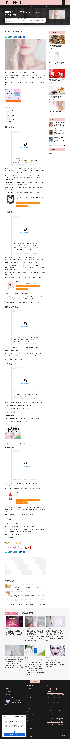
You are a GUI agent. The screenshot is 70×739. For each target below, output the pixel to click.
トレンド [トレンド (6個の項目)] (54, 708)
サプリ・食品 (29, 697)
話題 (46, 6)
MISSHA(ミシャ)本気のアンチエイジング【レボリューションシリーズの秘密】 (57, 64)
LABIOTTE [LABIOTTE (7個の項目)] (53, 689)
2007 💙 (14, 477)
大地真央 (30, 20)
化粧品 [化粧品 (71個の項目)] (49, 718)
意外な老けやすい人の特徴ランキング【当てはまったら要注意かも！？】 (55, 664)
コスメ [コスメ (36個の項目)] (55, 699)
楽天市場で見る (31, 286)
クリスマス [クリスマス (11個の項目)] (50, 699)
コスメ (13, 6)
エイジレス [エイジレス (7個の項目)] (50, 697)
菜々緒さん (9, 111)
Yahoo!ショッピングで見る (21, 205)
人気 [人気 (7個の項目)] (55, 716)
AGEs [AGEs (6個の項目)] (49, 689)
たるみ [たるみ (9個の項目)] (53, 691)
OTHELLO (15, 657)
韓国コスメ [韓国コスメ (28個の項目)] (56, 726)
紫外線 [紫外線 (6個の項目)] (58, 721)
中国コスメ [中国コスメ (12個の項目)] (59, 713)
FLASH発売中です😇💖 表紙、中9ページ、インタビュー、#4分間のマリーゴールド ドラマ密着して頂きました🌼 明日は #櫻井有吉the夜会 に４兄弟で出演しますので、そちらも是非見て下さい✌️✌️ (25, 160)
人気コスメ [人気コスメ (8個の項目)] (59, 716)
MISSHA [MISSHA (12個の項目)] (59, 689)
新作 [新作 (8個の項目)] (48, 721)
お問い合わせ (8, 691)
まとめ (8, 121)
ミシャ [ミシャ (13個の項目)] (49, 713)
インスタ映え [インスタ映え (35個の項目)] (50, 694)
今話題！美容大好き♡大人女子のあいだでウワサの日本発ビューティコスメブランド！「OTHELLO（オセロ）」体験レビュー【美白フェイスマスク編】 (55, 635)
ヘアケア (28, 708)
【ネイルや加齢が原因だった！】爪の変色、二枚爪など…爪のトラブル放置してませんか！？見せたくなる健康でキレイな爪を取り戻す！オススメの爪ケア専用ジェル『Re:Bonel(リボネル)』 (35, 668)
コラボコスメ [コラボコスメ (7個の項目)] (60, 699)
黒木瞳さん (9, 117)
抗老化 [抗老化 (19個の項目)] (61, 718)
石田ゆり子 (38, 20)
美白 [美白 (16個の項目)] (53, 724)
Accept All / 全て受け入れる (14, 734)
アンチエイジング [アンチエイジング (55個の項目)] (60, 691)
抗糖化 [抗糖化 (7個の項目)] (57, 718)
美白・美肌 (30, 6)
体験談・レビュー (30, 714)
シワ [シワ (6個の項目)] (53, 702)
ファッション (41, 6)
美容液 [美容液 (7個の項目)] (49, 724)
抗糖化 (51, 660)
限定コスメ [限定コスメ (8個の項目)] (50, 726)
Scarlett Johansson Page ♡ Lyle (18, 479)
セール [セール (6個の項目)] (55, 705)
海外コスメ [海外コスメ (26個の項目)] (53, 721)
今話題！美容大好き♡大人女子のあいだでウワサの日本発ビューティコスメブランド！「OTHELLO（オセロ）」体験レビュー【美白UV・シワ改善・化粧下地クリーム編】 (35, 635)
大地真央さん (10, 113)
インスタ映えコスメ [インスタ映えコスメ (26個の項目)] (59, 694)
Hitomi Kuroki (14, 398)
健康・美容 (29, 717)
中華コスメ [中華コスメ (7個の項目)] (50, 716)
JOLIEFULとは (7, 6)
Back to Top (35, 681)
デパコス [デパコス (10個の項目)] (49, 708)
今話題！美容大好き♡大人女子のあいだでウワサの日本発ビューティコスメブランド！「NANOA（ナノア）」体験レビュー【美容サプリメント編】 (14, 663)
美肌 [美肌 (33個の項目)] (56, 724)
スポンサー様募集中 (9, 697)
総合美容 (28, 720)
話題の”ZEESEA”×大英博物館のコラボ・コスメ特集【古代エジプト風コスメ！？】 (56, 47)
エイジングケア (18, 6)
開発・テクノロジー (30, 728)
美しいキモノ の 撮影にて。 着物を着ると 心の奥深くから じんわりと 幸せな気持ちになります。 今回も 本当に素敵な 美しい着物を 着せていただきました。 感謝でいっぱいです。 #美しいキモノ (25, 339)
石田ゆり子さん (10, 115)
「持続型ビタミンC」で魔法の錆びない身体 (21, 584)
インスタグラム (30, 658)
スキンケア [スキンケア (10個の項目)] (50, 705)
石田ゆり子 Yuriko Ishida (16, 343)
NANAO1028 (14, 164)
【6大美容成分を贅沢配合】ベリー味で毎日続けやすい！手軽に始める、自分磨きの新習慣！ (14, 633)
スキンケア (24, 6)
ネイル (35, 658)
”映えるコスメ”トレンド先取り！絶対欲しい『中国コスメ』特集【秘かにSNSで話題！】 (56, 81)
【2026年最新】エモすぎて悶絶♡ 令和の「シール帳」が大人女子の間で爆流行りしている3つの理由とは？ (59, 125)
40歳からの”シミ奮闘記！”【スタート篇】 (21, 591)
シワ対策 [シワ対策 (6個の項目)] (57, 702)
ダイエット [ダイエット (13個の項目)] (60, 705)
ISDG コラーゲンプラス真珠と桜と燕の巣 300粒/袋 (26, 283)
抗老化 (34, 20)
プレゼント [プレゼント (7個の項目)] (55, 710)
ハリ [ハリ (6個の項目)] (59, 708)
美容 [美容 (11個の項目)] (62, 721)
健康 (42, 658)
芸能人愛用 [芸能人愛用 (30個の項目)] (60, 724)
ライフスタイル (29, 711)
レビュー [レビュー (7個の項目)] (54, 713)
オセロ (19, 657)
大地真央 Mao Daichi (16, 253)
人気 (39, 658)
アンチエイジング (11, 20)
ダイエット (35, 6)
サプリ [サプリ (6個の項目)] (49, 702)
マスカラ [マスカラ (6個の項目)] (60, 710)
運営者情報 (8, 694)
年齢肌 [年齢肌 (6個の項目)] (53, 718)
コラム (28, 694)
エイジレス (58, 658)
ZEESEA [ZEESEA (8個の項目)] (49, 691)
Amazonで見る (21, 286)
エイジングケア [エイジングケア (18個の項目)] (57, 697)
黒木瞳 (10, 21)
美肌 (43, 20)
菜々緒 (7, 21)
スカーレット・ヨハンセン (21, 20)
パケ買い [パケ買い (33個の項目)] (49, 710)
